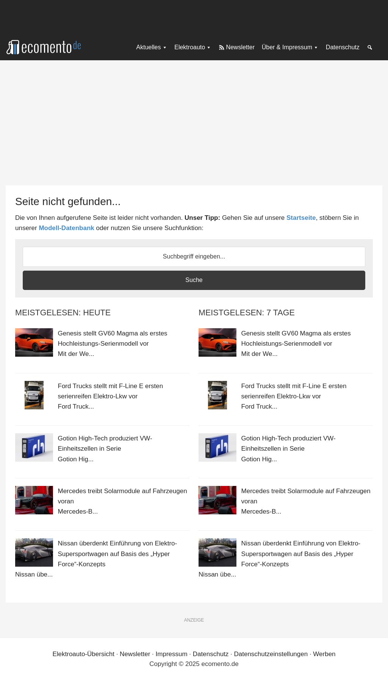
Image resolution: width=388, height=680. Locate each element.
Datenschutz (211, 654)
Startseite (301, 217)
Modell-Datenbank (66, 228)
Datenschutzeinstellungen (271, 654)
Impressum (172, 654)
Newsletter (135, 654)
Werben (324, 654)
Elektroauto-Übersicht (83, 654)
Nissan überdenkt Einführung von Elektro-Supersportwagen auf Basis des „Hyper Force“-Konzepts (117, 553)
